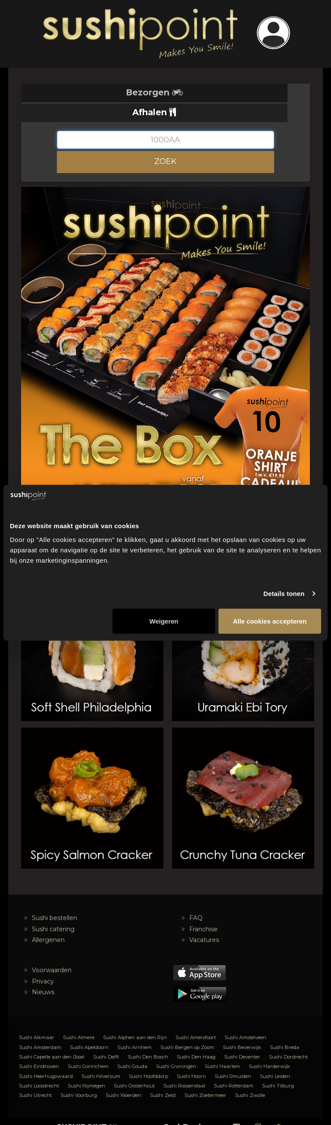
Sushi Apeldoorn (89, 1027)
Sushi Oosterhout (134, 1066)
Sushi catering (53, 909)
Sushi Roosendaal (184, 1066)
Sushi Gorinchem (88, 1046)
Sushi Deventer (242, 1037)
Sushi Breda (284, 1027)
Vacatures (204, 920)
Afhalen (237, 92)
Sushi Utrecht (35, 1075)
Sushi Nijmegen (86, 1066)
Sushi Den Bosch (148, 1037)
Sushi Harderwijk (269, 1046)
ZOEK (165, 141)
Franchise (203, 909)
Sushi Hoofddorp (148, 1056)
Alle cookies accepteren (269, 620)
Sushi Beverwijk (242, 1027)
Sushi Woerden (123, 1075)
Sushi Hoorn (191, 1056)
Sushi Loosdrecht (39, 1066)
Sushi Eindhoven (39, 1046)
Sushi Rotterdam (233, 1066)
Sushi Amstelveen (245, 1018)
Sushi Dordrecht (288, 1037)
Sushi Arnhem (134, 1027)
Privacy (43, 961)
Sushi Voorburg (78, 1075)
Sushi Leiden (275, 1056)
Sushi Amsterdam (40, 1027)
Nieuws (43, 972)
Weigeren (164, 620)
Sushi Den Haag (196, 1037)
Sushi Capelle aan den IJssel (51, 1037)
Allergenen (48, 920)
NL (87, 1107)
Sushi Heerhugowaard (46, 1056)
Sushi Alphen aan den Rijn (135, 1018)
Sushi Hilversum (100, 1056)
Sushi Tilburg (278, 1066)
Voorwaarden (52, 950)
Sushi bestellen (54, 898)
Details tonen (283, 593)
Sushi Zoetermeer (205, 1075)
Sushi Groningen (176, 1046)
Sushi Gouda (132, 1046)
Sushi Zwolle (250, 1075)
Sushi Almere (78, 1018)
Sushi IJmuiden (233, 1056)
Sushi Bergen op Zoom (187, 1027)
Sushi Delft (106, 1037)
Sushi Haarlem (222, 1046)
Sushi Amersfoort (195, 1018)
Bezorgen (93, 92)
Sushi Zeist (163, 1075)
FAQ (196, 898)
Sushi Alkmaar (36, 1018)
